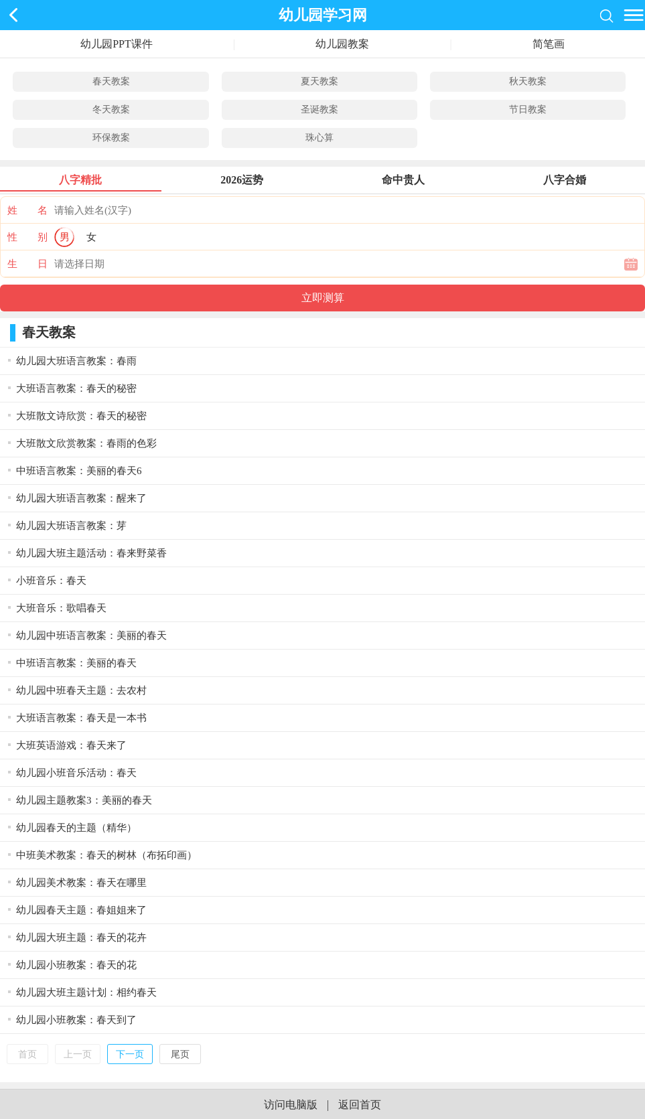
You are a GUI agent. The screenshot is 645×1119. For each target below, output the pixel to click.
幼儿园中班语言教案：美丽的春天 (91, 635)
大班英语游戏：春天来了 (71, 745)
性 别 (27, 237)
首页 (27, 1054)
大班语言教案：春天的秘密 (76, 388)
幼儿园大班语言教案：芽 (71, 525)
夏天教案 (319, 81)
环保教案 (111, 138)
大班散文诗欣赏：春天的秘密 (81, 416)
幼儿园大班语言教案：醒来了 (81, 498)
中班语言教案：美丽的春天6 (79, 470)
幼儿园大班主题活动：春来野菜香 (91, 553)
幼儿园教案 (342, 44)
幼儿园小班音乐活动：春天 (76, 772)
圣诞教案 (319, 109)
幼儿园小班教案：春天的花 (76, 965)
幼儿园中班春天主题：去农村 (81, 690)
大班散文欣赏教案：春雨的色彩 (86, 443)
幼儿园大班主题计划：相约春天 (86, 992)
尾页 (180, 1054)
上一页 (78, 1054)
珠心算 (319, 138)
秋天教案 (528, 81)
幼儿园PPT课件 (116, 44)
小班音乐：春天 (51, 580)
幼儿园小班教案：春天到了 (76, 1020)
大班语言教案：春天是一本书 (81, 718)
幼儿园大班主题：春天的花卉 (81, 937)
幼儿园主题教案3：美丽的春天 (84, 800)
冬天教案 (111, 109)
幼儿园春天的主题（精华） (76, 827)
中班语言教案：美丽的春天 (76, 663)
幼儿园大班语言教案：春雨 (76, 361)
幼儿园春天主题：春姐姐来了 (81, 910)
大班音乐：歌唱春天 (61, 608)
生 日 (27, 263)
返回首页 (359, 1104)
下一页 (130, 1054)
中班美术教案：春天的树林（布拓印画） (106, 855)
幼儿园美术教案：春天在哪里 (81, 882)
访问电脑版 (290, 1104)
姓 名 (27, 210)
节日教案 (528, 109)
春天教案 (111, 81)
